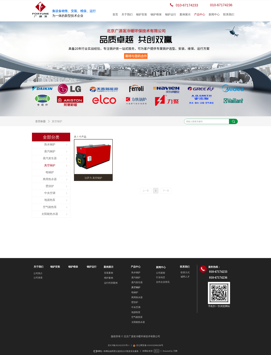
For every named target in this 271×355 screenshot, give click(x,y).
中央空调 (135, 307)
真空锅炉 (135, 287)
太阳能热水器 (138, 322)
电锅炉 (134, 292)
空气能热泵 (137, 317)
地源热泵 (135, 312)
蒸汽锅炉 (135, 277)
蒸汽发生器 (137, 282)
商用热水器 (137, 297)
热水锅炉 (135, 272)
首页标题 (40, 121)
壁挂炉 (134, 302)
